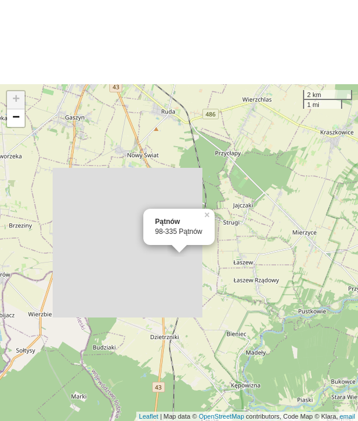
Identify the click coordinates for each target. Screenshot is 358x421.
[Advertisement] (179, 42)
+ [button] (16, 100)
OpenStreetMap (222, 416)
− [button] (16, 118)
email (347, 416)
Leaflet (149, 416)
